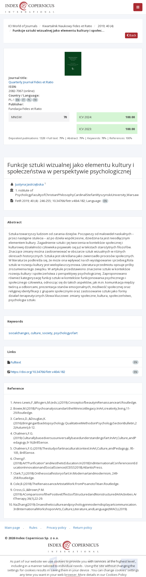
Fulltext (16, 362)
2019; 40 (105, 26)
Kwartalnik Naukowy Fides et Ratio (67, 26)
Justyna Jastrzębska (29, 184)
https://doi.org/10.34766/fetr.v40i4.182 (38, 372)
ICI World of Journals (22, 26)
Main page (12, 527)
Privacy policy (56, 527)
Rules (33, 527)
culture (36, 333)
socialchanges (19, 333)
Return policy (82, 527)
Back (131, 35)
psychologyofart (66, 333)
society (47, 333)
